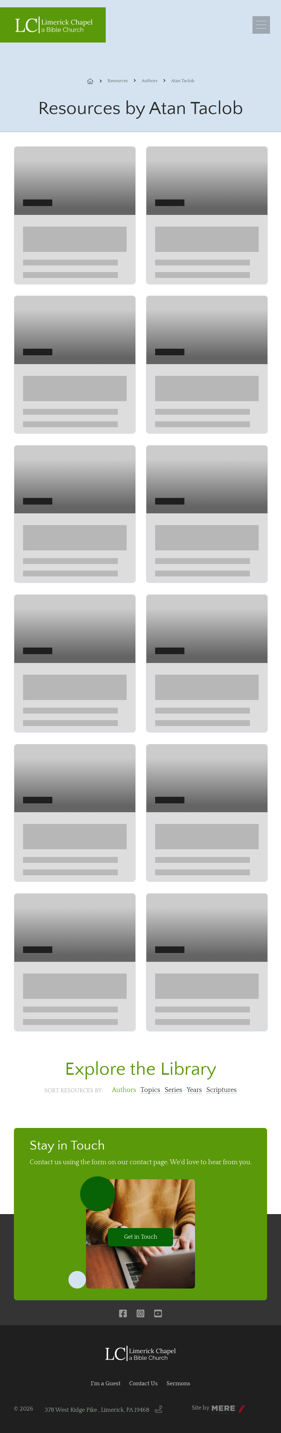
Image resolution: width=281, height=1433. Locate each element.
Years (194, 1090)
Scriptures (221, 1090)
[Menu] (261, 25)
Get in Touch (140, 1237)
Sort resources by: (73, 1090)
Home (94, 81)
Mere (218, 1406)
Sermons (178, 1383)
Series (173, 1090)
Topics (150, 1090)
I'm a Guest (105, 1383)
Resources (118, 80)
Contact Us (143, 1383)
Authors (149, 80)
